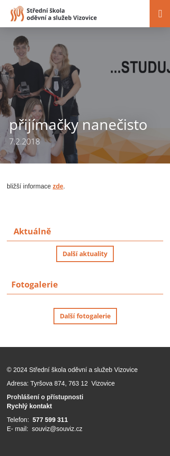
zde (58, 186)
